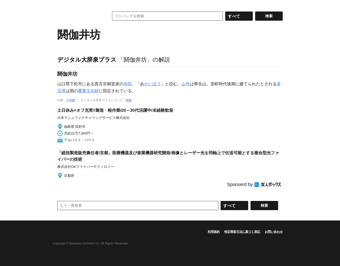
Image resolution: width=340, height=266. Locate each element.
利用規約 (214, 231)
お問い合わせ (274, 231)
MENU (61, 4)
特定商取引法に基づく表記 (242, 231)
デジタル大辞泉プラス (86, 59)
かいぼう (152, 84)
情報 (129, 100)
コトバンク (80, 16)
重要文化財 (88, 91)
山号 (186, 84)
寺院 (128, 84)
